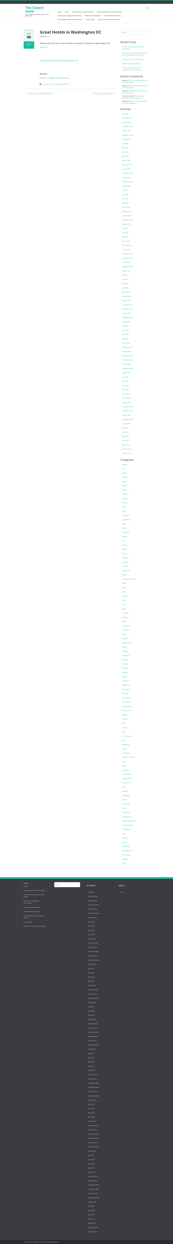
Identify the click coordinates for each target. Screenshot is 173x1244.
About (67, 12)
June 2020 (125, 330)
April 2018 (125, 441)
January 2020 (126, 351)
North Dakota (126, 711)
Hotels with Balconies (129, 579)
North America (45, 84)
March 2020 (126, 343)
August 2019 (126, 373)
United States (55, 84)
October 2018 (126, 415)
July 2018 (125, 428)
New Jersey (126, 685)
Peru (123, 740)
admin (48, 36)
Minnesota (125, 655)
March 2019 (126, 394)
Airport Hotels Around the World (82, 12)
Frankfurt (125, 558)
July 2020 (125, 326)
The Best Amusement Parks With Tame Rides (133, 48)
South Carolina (127, 778)
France (124, 553)
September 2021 (127, 267)
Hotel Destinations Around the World (109, 12)
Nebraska (125, 681)
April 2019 (125, 390)
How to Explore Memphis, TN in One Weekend (133, 97)
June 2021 (125, 279)
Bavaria (124, 486)
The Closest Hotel (34, 9)
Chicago (124, 503)
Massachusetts (127, 643)
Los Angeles (126, 626)
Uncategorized (127, 817)
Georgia (125, 562)
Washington (126, 846)
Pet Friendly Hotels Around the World (70, 19)
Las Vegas (125, 613)
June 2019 (125, 381)
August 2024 (126, 139)
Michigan (125, 651)
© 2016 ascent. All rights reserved (34, 1242)
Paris (124, 732)
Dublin (124, 528)
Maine (124, 634)
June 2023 (125, 194)
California (125, 494)
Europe (124, 537)
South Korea (126, 783)
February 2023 (127, 211)
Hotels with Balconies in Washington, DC (59, 60)
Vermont (125, 838)
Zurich (124, 863)
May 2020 (125, 334)
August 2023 (126, 186)
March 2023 (126, 207)
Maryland (125, 638)
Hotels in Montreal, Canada (131, 64)
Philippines (126, 745)
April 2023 (125, 203)
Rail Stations (126, 753)
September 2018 (127, 419)
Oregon (124, 728)
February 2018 (127, 449)
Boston (124, 490)
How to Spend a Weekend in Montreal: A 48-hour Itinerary (131, 69)
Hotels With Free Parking (112, 16)
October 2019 (126, 364)
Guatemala (126, 571)
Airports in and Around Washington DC (39, 93)
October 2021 (126, 262)
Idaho (124, 583)
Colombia (125, 515)
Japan (124, 609)
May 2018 (125, 436)
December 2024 (127, 126)
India (123, 592)
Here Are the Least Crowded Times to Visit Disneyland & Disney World (134, 54)
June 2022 (125, 233)
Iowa (123, 600)
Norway (124, 715)
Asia (123, 469)
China (124, 511)
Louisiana (125, 630)
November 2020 (127, 309)
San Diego (125, 770)
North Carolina (127, 706)
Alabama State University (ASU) (104, 93)
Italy (123, 604)
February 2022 (127, 245)
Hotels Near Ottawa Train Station (133, 59)
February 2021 (127, 296)
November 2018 (127, 411)
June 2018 (125, 432)
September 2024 (127, 135)
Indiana (124, 596)
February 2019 (127, 398)
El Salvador (126, 532)
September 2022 (127, 220)
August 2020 (126, 322)
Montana (125, 664)
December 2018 (127, 407)
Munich (124, 677)
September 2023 (127, 182)
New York (125, 694)
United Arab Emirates (129, 821)
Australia (125, 477)
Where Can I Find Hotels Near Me (109, 19)
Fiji (123, 541)
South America (127, 774)
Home (60, 12)
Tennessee (126, 804)
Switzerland (126, 795)
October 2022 (126, 216)
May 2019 (125, 385)
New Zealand (126, 698)
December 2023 (127, 173)
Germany (125, 566)
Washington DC (65, 84)
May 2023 (125, 199)
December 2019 (127, 356)
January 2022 (126, 250)
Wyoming (125, 859)
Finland (124, 545)
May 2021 (125, 284)
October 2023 (126, 177)
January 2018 (126, 453)
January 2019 (126, 402)
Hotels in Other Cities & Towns (54, 77)
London (124, 621)
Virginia (124, 842)
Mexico (124, 647)
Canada (124, 498)
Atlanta (124, 473)
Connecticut (126, 520)
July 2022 (125, 228)
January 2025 (126, 122)
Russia (124, 766)
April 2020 (125, 339)
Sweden (125, 791)
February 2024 (127, 165)
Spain (124, 787)
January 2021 (126, 300)
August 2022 (126, 224)
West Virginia (126, 855)
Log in (120, 892)
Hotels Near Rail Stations (93, 16)
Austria (124, 481)
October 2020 (126, 313)
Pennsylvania (126, 736)
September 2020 (127, 318)
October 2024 (126, 131)
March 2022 (126, 241)
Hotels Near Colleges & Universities (69, 16)
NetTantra (55, 1242)
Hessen (124, 575)
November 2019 (127, 360)
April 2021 (125, 288)
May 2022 (125, 237)
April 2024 (125, 156)
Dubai (124, 524)
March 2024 (126, 160)
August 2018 (126, 424)
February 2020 (127, 347)
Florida (124, 549)
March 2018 (126, 445)
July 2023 (125, 190)
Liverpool (125, 617)
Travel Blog (126, 812)
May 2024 (125, 152)
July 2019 (125, 377)
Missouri (125, 660)
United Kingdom (127, 825)
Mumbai (125, 672)
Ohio (123, 723)
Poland (124, 749)
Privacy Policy (90, 19)
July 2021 (125, 275)
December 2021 (127, 254)
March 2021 (126, 292)
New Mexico (126, 689)
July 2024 (125, 144)
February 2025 (127, 118)
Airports (124, 464)
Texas (124, 808)
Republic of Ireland (128, 757)
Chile (123, 507)
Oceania (125, 719)
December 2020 (127, 305)
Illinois (124, 587)
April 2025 (125, 114)
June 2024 (125, 148)
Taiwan (124, 800)
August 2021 (126, 271)
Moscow (125, 668)
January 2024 (126, 169)
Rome (124, 761)
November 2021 (127, 258)
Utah (123, 834)
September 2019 (127, 368)
